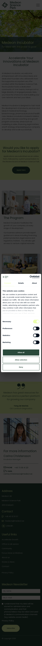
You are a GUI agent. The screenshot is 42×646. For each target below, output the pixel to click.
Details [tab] (21, 283)
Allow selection (21, 360)
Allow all (21, 352)
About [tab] (34, 283)
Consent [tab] (7, 283)
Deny (21, 367)
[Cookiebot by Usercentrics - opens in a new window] (29, 277)
